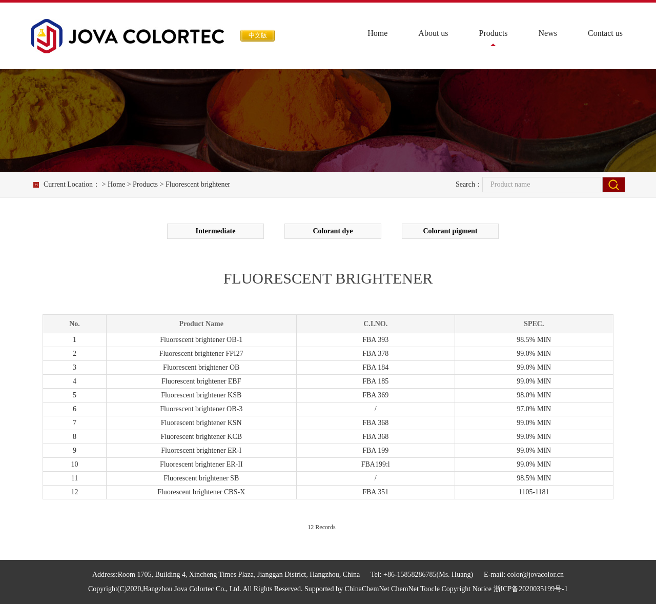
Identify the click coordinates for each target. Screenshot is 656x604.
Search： (469, 184)
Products (493, 33)
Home (377, 33)
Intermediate (216, 231)
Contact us (605, 33)
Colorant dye (333, 231)
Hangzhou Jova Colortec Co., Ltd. (192, 589)
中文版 (258, 35)
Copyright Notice (466, 589)
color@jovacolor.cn (535, 574)
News (548, 33)
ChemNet (405, 589)
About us (433, 33)
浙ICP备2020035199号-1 (531, 589)
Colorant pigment (450, 231)
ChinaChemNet (367, 589)
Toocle (430, 589)
